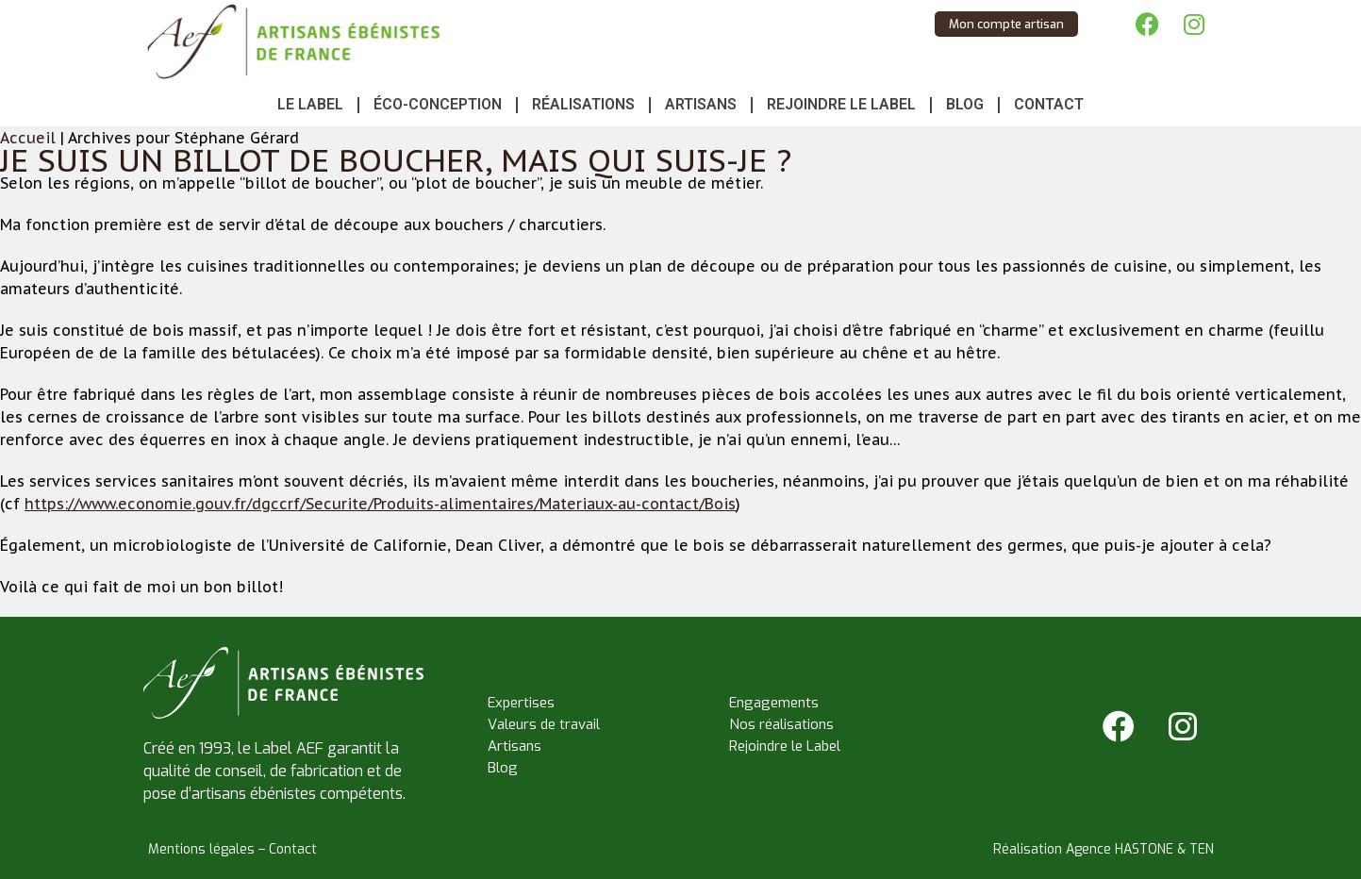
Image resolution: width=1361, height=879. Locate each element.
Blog (965, 104)
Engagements (774, 702)
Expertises (521, 702)
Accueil (28, 137)
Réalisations (583, 104)
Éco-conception (437, 104)
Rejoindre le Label (841, 104)
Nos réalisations (781, 724)
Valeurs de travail (544, 724)
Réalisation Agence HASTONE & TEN (1103, 849)
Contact (1049, 104)
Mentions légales (201, 849)
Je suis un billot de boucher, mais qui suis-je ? (395, 160)
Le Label (310, 104)
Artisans (701, 104)
